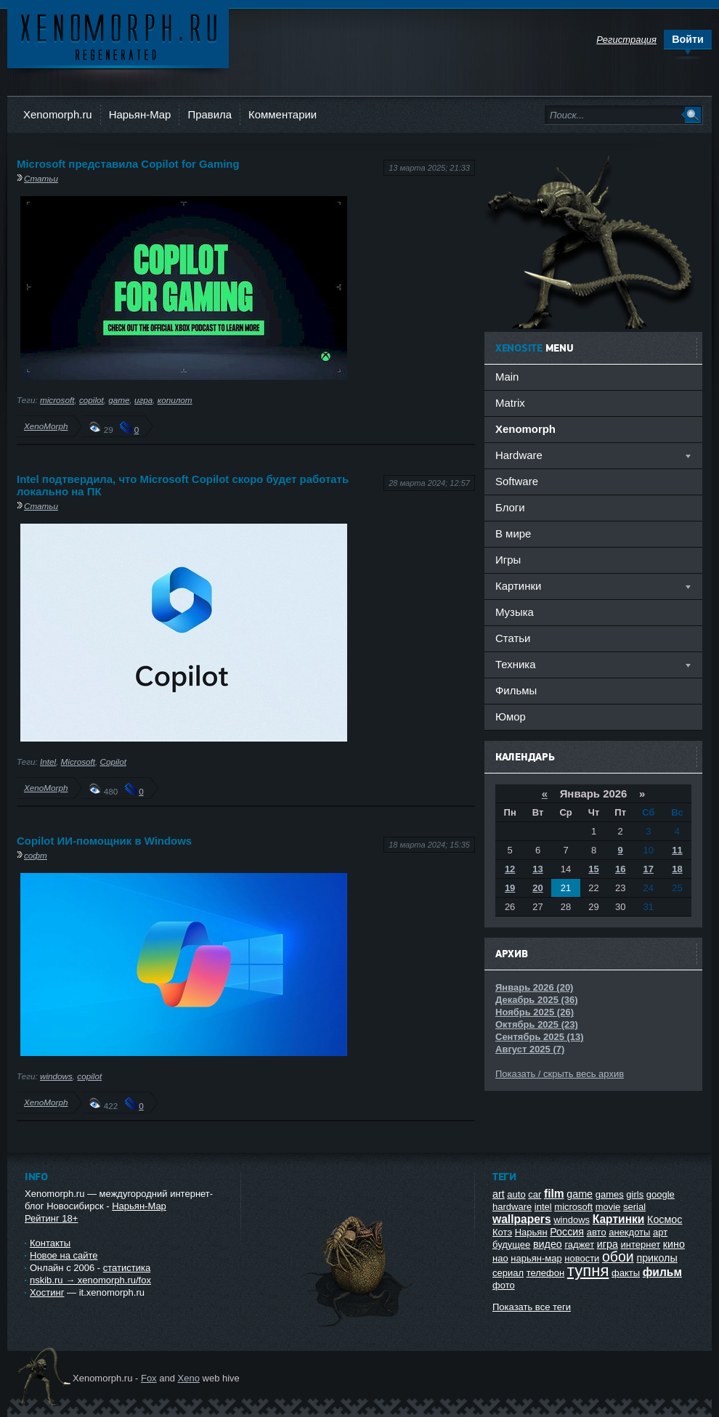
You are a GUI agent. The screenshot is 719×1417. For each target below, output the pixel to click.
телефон (546, 1272)
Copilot (113, 761)
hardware (512, 1206)
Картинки (619, 1219)
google (660, 1194)
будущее (511, 1244)
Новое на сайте (64, 1255)
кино (674, 1244)
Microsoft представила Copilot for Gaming (128, 164)
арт (660, 1232)
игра (143, 400)
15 (593, 869)
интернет (641, 1244)
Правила (209, 114)
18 (677, 869)
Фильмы (516, 690)
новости (581, 1258)
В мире (513, 533)
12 (510, 869)
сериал (508, 1272)
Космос (664, 1219)
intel (543, 1206)
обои (618, 1256)
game (118, 400)
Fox (149, 1378)
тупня (588, 1271)
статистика (126, 1267)
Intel (48, 761)
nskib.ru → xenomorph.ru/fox (90, 1280)
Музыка (514, 612)
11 (677, 850)
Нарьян (531, 1232)
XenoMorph (46, 426)
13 (537, 869)
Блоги (510, 507)
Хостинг (47, 1292)
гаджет (579, 1244)
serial (634, 1206)
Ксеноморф (118, 36)
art (498, 1194)
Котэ (502, 1232)
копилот (175, 400)
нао (500, 1258)
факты (626, 1272)
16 (620, 869)
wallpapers (521, 1219)
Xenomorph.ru (57, 114)
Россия (567, 1232)
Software (516, 481)
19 (510, 887)
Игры (508, 559)
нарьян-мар (536, 1258)
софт (35, 855)
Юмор (510, 716)
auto (516, 1194)
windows (56, 1076)
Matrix (510, 403)
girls (634, 1194)
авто (596, 1232)
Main (507, 376)
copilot (91, 400)
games (610, 1194)
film (554, 1193)
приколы (656, 1258)
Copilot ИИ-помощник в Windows (104, 841)
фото (503, 1285)
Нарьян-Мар (140, 114)
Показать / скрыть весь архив (559, 1073)
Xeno (189, 1378)
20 (537, 887)
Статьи (41, 178)
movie (608, 1206)
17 (648, 869)
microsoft (57, 400)
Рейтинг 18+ (51, 1218)
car (534, 1194)
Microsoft (78, 761)
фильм (662, 1272)
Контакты (50, 1243)
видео (547, 1244)
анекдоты (629, 1232)
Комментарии (282, 114)
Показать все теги (531, 1307)
